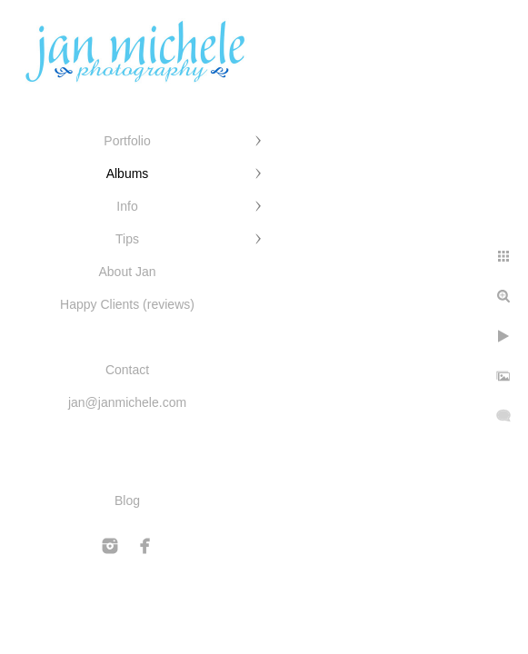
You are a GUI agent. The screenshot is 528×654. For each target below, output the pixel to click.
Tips (127, 239)
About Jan (126, 271)
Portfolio (127, 141)
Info (126, 206)
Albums (127, 173)
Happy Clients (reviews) (127, 304)
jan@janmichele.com (127, 402)
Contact (127, 369)
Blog (127, 500)
